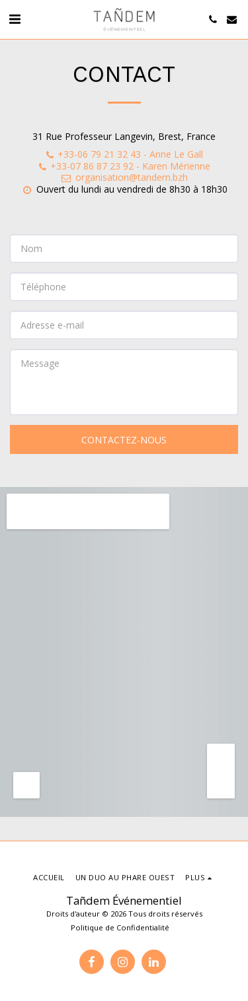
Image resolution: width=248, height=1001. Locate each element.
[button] (14, 18)
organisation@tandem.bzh (124, 177)
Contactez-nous (124, 440)
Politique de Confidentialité (120, 927)
